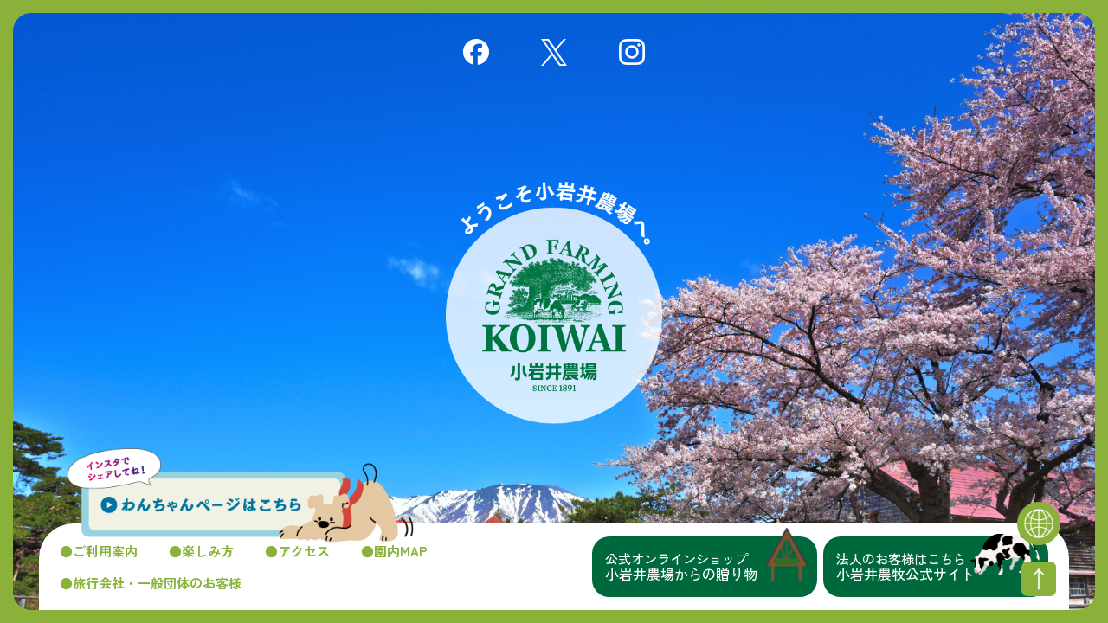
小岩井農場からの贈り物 (711, 566)
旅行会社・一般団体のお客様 (157, 582)
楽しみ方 (208, 550)
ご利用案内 (105, 550)
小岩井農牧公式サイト (942, 566)
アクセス (304, 550)
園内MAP (401, 550)
